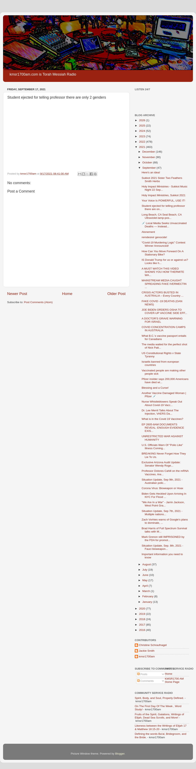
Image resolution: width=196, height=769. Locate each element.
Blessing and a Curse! (155, 387)
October (147, 162)
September (149, 167)
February (148, 596)
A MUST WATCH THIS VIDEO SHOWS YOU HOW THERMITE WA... (163, 272)
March (146, 591)
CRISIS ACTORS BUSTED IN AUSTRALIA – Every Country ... (163, 294)
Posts (142, 674)
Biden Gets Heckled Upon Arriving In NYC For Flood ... (164, 495)
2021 (142, 147)
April (145, 585)
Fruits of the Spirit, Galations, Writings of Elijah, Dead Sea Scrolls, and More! (159, 716)
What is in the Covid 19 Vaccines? (162, 418)
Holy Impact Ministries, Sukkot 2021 (164, 195)
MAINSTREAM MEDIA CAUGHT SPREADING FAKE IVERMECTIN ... (164, 283)
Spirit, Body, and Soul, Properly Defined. (159, 698)
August (147, 564)
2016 (142, 629)
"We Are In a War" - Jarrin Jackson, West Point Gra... (163, 504)
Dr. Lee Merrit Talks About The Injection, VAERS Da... (160, 412)
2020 (142, 608)
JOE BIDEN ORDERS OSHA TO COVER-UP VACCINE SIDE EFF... (164, 311)
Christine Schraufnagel (153, 645)
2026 (142, 120)
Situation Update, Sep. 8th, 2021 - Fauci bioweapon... (162, 547)
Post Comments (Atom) (38, 302)
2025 (142, 125)
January (147, 601)
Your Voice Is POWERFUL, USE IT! (163, 200)
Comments (145, 680)
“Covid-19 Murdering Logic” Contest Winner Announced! (163, 244)
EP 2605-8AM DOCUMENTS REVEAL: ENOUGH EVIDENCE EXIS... (163, 427)
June (145, 574)
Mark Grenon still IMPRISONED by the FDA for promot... (163, 538)
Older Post (116, 294)
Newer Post (17, 294)
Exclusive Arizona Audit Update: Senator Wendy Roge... (161, 464)
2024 (142, 130)
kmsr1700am (147, 656)
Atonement (148, 231)
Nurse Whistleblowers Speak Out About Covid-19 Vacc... (162, 403)
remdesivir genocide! (154, 237)
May (145, 580)
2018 (142, 619)
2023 (142, 136)
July (145, 569)
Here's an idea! (151, 172)
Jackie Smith (147, 650)
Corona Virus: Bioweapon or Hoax (162, 488)
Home (67, 294)
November (149, 157)
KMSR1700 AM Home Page (174, 680)
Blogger (120, 753)
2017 (142, 624)
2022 (142, 141)
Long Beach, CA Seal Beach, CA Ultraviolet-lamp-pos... (162, 216)
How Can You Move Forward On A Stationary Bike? (163, 253)
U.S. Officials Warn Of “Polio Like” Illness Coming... (162, 446)
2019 (142, 613)
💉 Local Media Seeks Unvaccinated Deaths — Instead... (164, 225)
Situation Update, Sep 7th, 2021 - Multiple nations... (162, 512)
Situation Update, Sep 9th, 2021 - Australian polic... (162, 481)
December (149, 151)
